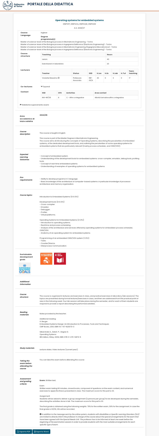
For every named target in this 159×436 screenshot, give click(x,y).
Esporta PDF (23, 431)
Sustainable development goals (26, 257)
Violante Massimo (49, 78)
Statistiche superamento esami (35, 105)
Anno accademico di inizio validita (27, 119)
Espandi (45, 86)
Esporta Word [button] (41, 431)
